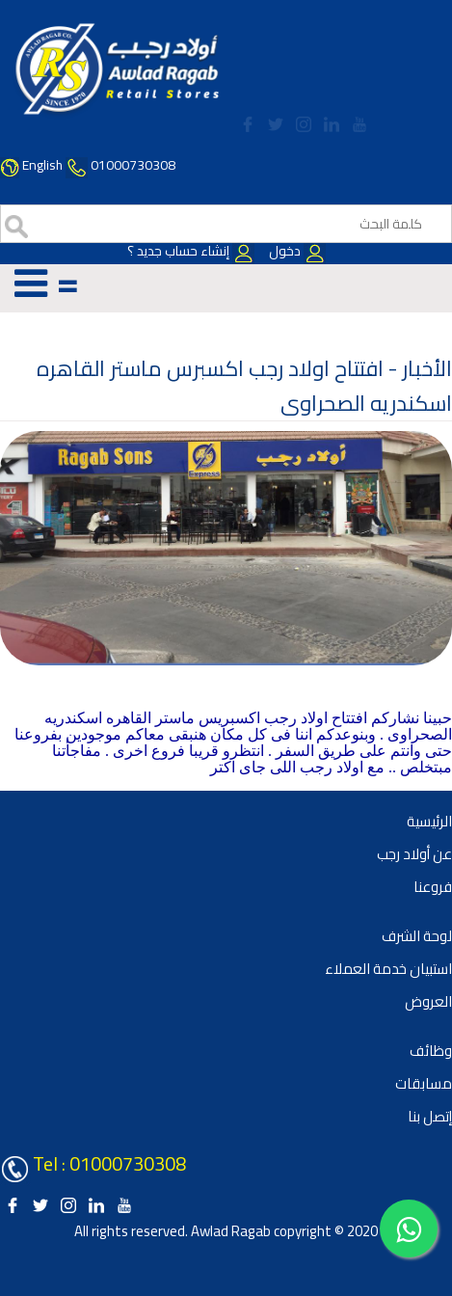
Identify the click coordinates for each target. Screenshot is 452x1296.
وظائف (431, 1051)
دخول (296, 250)
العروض (428, 1001)
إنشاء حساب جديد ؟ (190, 250)
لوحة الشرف (417, 936)
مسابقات (423, 1083)
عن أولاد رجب (414, 854)
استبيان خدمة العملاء (388, 969)
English (42, 164)
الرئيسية (429, 821)
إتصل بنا (430, 1116)
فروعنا (432, 887)
